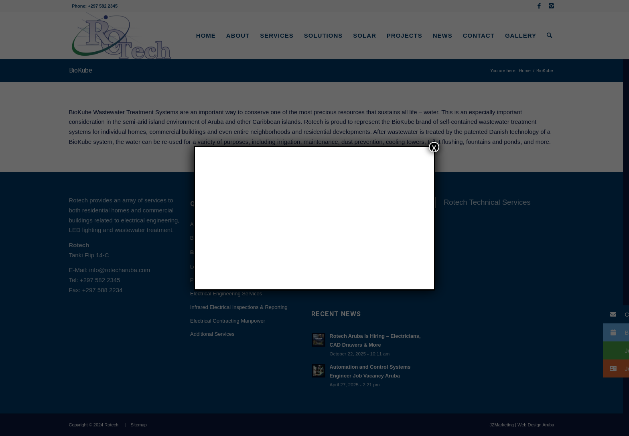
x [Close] (434, 147)
